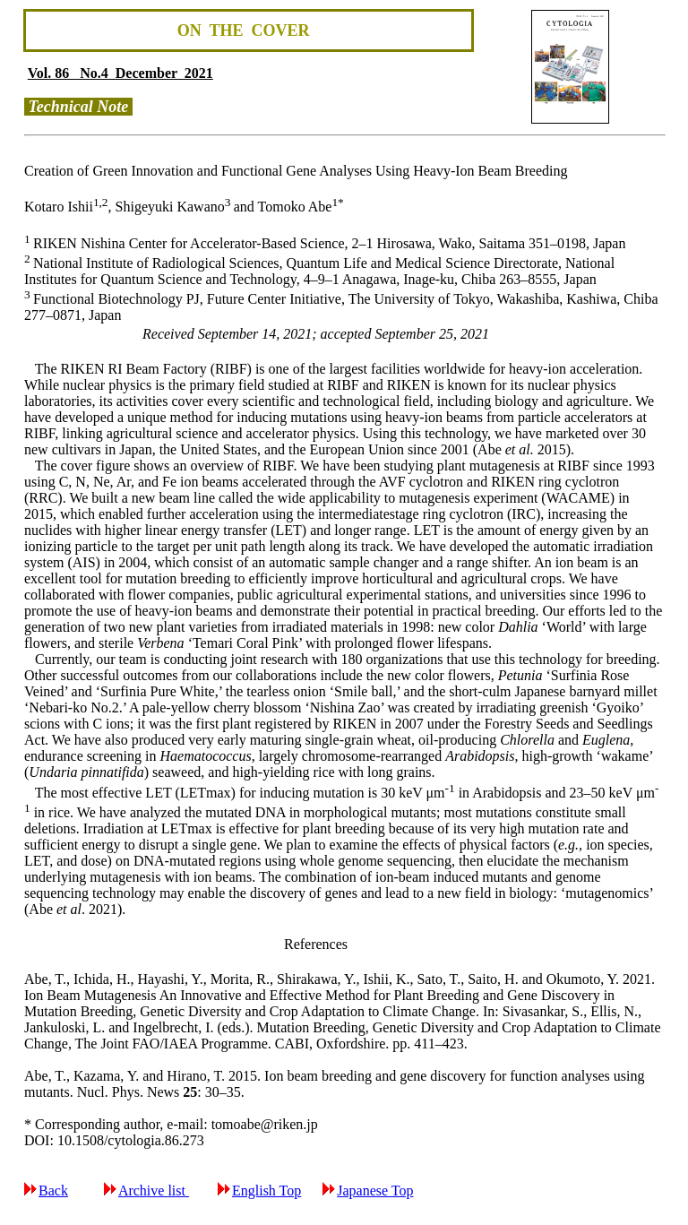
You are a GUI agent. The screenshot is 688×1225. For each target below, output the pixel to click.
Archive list (153, 1190)
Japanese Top (375, 1190)
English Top (266, 1190)
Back (53, 1190)
